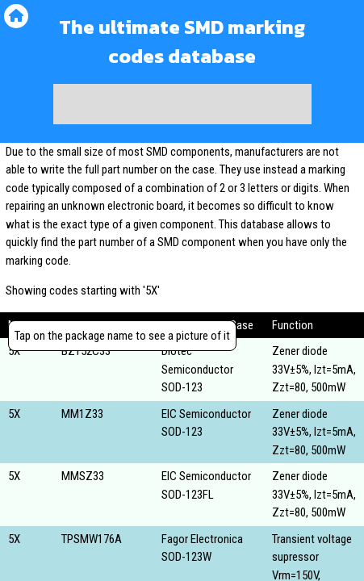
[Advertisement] (182, 104)
